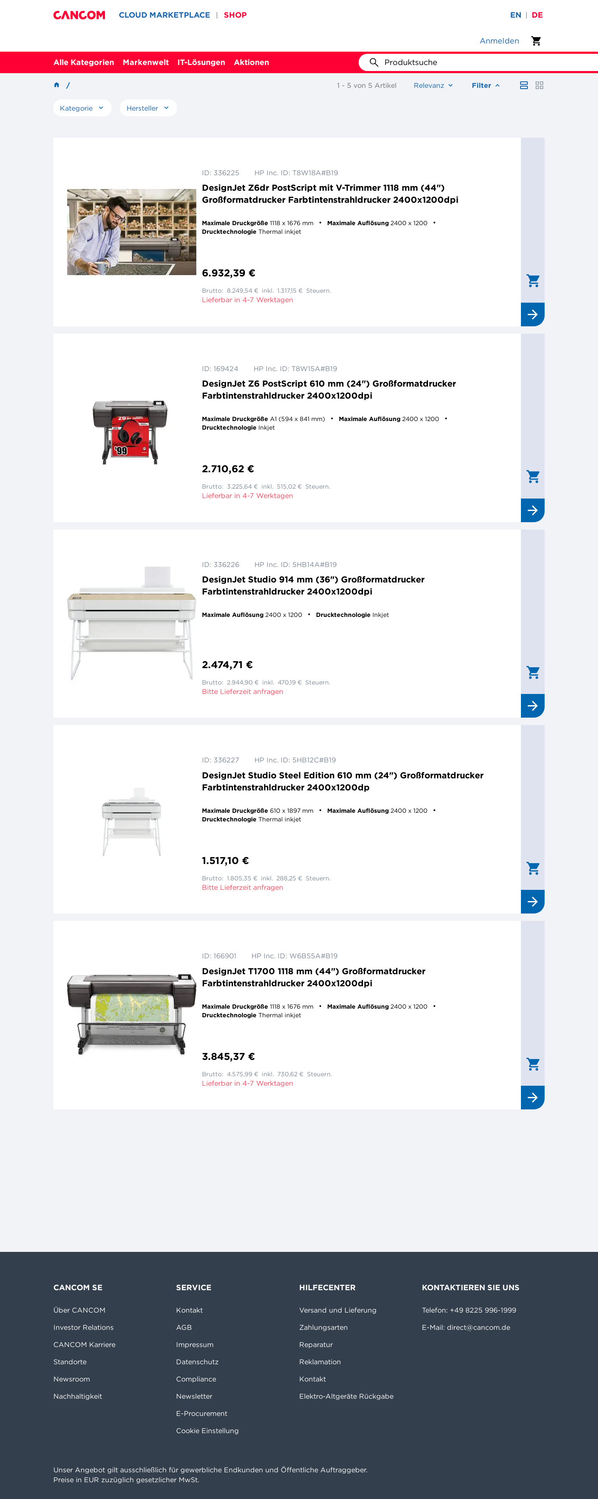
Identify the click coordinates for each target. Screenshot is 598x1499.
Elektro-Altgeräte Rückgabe (346, 1396)
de (537, 15)
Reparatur (316, 1344)
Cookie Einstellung (207, 1430)
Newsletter (194, 1396)
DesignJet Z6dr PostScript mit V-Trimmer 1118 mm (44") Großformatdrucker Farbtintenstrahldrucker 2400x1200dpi (330, 193)
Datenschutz (197, 1361)
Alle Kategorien (83, 62)
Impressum (195, 1344)
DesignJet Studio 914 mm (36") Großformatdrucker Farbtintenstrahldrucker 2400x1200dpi (313, 585)
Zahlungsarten (323, 1327)
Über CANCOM (79, 1310)
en (515, 15)
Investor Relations (83, 1327)
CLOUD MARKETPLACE (164, 15)
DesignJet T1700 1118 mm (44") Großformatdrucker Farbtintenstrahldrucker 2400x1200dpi (313, 977)
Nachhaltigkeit (77, 1396)
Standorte (70, 1361)
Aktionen (251, 62)
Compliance (196, 1379)
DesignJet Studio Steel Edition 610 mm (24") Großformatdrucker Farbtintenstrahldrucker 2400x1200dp (342, 781)
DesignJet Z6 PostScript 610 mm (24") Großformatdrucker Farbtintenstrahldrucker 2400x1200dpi (329, 389)
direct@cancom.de (478, 1327)
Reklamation (320, 1361)
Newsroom (71, 1379)
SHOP (235, 15)
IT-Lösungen (201, 62)
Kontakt (189, 1310)
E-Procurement (201, 1413)
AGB (184, 1327)
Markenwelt (146, 62)
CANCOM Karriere (84, 1344)
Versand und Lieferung (338, 1310)
